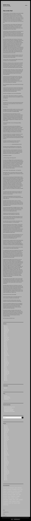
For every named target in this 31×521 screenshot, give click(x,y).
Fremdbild (12, 492)
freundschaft (17, 492)
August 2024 (6, 340)
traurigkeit (20, 499)
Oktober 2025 (6, 331)
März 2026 (5, 425)
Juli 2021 (5, 366)
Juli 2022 (5, 356)
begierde (4, 489)
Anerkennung (5, 487)
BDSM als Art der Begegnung (8, 410)
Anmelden (5, 395)
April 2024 (5, 345)
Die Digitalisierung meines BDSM (9, 411)
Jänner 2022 (6, 460)
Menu (26, 5)
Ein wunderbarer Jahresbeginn (9, 409)
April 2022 (5, 358)
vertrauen (17, 501)
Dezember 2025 (6, 329)
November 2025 (6, 330)
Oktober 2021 (6, 364)
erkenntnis (20, 491)
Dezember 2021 (6, 362)
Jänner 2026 (6, 328)
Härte (20, 494)
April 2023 (5, 451)
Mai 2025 (5, 433)
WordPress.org (6, 399)
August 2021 (6, 365)
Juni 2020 (5, 376)
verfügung (13, 501)
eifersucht (5, 491)
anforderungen (11, 487)
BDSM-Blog (6, 5)
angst (16, 487)
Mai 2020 (5, 477)
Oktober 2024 (6, 338)
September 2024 (6, 339)
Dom (21, 489)
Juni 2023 (5, 350)
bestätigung (9, 489)
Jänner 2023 (6, 353)
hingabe (14, 494)
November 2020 (6, 372)
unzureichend (5, 501)
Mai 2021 (5, 367)
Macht (9, 496)
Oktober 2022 (6, 354)
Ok (12, 519)
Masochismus (13, 496)
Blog (4, 510)
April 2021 (5, 468)
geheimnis (5, 494)
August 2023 (6, 349)
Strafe (17, 499)
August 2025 (6, 332)
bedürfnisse (19, 487)
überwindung (5, 504)
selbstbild (10, 499)
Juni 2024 (5, 442)
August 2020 (6, 374)
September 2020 (6, 373)
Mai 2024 (5, 443)
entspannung (10, 491)
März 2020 (5, 380)
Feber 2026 (6, 327)
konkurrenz (5, 496)
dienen (19, 489)
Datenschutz (17, 519)
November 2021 (6, 363)
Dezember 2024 (6, 337)
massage (17, 496)
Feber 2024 (6, 347)
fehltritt (4, 492)
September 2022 (6, 355)
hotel (17, 494)
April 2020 (5, 478)
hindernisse (10, 494)
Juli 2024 (5, 341)
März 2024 (5, 346)
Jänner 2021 (6, 469)
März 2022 (5, 359)
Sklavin (14, 499)
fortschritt (8, 492)
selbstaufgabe (5, 499)
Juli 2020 (5, 375)
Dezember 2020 (6, 371)
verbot (10, 501)
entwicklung (15, 491)
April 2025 (5, 434)
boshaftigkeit (14, 489)
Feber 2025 (6, 336)
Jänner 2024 (6, 348)
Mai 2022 (5, 357)
